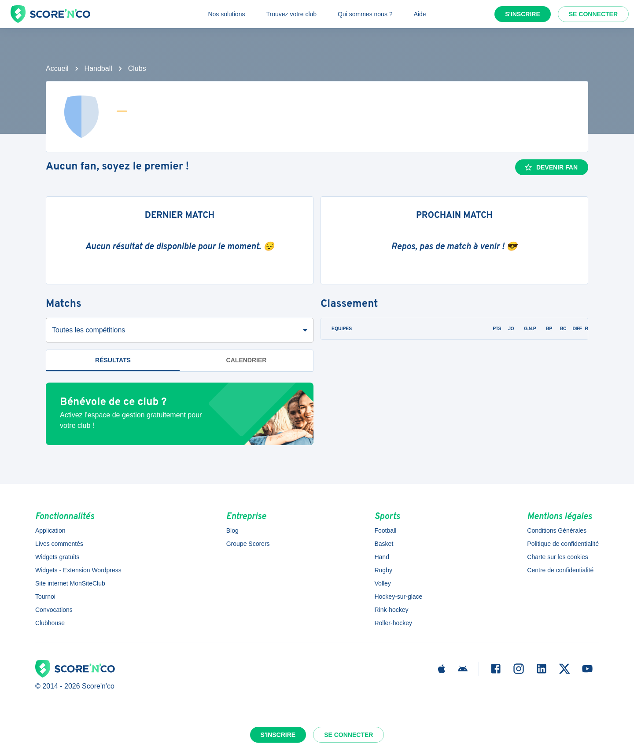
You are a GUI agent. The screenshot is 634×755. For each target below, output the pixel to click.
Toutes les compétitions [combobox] (88, 330)
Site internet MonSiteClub (70, 583)
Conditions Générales (556, 530)
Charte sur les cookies (557, 556)
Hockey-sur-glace (398, 596)
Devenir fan (551, 167)
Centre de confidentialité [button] (560, 570)
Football (385, 530)
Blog (232, 530)
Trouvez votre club (291, 14)
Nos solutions (226, 14)
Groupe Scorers (248, 543)
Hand (381, 556)
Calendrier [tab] (246, 360)
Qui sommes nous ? (365, 14)
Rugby (383, 570)
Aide (420, 14)
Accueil (57, 68)
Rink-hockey (391, 609)
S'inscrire (522, 14)
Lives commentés (59, 543)
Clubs (137, 68)
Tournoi (45, 596)
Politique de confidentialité (563, 543)
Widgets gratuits (57, 556)
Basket (383, 543)
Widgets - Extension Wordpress (78, 570)
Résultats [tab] (113, 360)
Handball (98, 68)
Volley (382, 583)
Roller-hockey (393, 622)
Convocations (54, 609)
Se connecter (593, 14)
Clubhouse (50, 622)
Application (50, 530)
